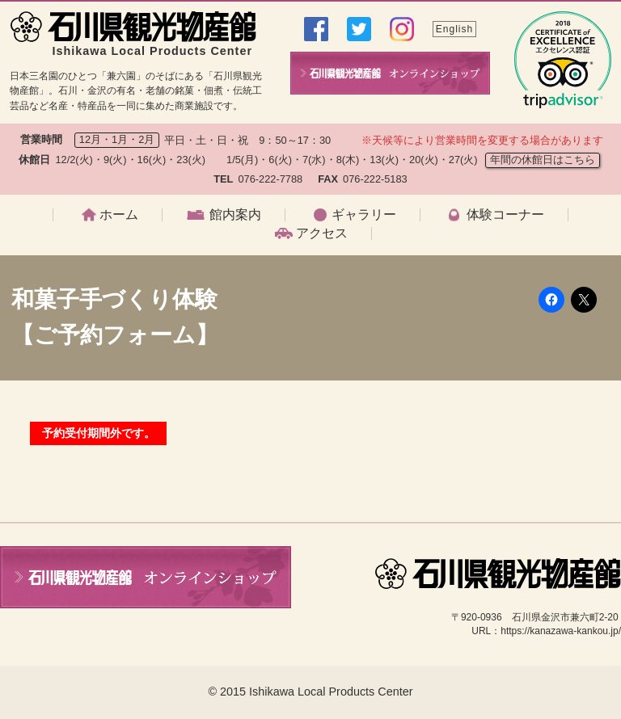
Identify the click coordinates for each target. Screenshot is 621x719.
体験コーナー (505, 214)
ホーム (118, 214)
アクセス (322, 233)
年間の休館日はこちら (542, 159)
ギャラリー (364, 214)
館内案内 (235, 214)
